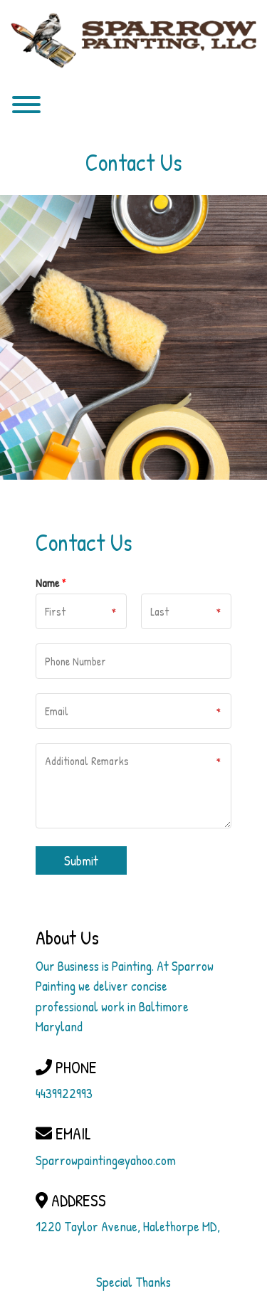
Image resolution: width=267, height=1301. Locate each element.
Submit (81, 860)
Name (51, 583)
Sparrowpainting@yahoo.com (106, 1160)
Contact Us (133, 162)
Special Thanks (133, 1282)
